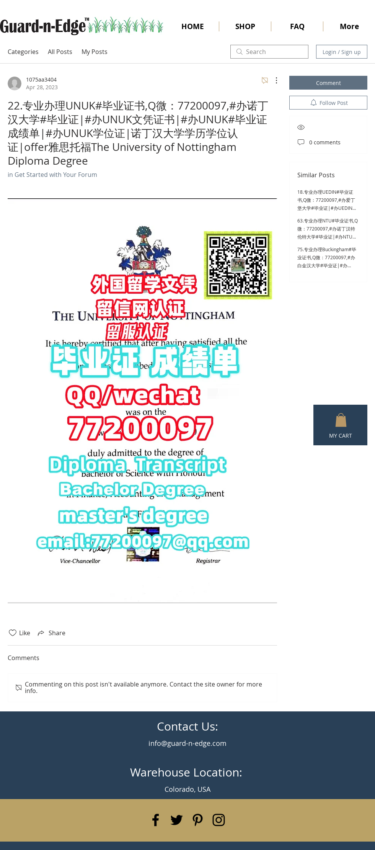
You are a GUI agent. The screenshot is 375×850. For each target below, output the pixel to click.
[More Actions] (272, 80)
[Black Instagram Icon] (218, 820)
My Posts (95, 51)
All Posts (60, 51)
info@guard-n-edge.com (187, 743)
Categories (23, 51)
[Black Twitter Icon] (176, 820)
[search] (269, 52)
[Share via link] (50, 633)
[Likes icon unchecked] (13, 633)
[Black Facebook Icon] (155, 820)
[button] (341, 420)
